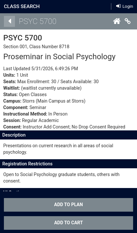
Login (124, 6)
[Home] (116, 21)
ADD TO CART (68, 222)
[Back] (9, 21)
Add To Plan (68, 204)
